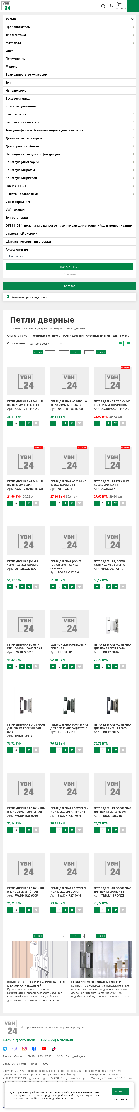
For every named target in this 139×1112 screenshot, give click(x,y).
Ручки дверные (73, 335)
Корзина (121, 6)
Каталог (69, 286)
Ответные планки (98, 335)
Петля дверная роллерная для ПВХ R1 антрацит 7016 (69, 726)
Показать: (69, 266)
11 (89, 352)
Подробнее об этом (61, 1098)
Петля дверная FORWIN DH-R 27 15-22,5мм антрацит (69, 809)
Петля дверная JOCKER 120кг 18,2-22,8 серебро (23, 563)
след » (101, 352)
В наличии (16, 256)
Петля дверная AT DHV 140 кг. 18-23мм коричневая (112, 403)
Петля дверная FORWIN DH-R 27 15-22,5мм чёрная (26, 889)
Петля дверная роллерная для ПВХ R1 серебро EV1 (112, 809)
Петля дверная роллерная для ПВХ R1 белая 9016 (112, 646)
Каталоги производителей (26, 297)
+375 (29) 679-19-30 (57, 1040)
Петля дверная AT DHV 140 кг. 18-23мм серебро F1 (25, 403)
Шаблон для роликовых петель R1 (68, 646)
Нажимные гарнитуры (46, 335)
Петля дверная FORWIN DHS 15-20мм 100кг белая (24, 646)
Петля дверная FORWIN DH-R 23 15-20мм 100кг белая (26, 809)
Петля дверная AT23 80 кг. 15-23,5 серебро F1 (68, 483)
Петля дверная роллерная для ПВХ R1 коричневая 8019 (26, 728)
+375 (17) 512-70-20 (19, 1040)
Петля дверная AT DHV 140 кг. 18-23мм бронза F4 (68, 403)
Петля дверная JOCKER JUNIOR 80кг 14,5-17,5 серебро (65, 564)
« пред (38, 352)
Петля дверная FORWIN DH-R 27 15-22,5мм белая (69, 889)
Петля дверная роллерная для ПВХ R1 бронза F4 (112, 889)
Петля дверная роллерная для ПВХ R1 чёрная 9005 (112, 726)
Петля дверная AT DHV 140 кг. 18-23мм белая (25, 483)
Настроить (120, 1099)
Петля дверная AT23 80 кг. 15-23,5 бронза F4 (112, 483)
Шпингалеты (121, 335)
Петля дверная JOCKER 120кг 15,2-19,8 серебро (109, 563)
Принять (120, 1091)
